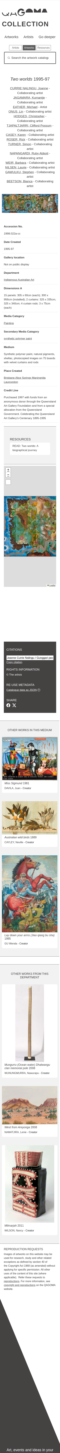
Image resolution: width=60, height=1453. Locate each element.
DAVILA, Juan (12, 788)
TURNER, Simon (19, 144)
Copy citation (14, 662)
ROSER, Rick (16, 139)
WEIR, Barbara (15, 162)
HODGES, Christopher (29, 116)
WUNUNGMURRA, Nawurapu (21, 1073)
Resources (43, 47)
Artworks (11, 37)
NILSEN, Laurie (15, 167)
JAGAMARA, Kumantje (29, 97)
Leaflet (51, 585)
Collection (25, 24)
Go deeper (47, 37)
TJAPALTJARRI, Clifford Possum (29, 125)
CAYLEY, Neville (13, 842)
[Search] (30, 58)
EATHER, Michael (25, 107)
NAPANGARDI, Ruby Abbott (29, 153)
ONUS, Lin (15, 111)
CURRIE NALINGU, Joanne (29, 88)
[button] (8, 470)
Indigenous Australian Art (19, 279)
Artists (28, 37)
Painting (9, 323)
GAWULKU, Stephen (19, 172)
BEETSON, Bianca (19, 181)
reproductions (11, 1281)
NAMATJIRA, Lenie (15, 1132)
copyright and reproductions (19, 1285)
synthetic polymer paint (18, 338)
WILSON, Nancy (13, 1230)
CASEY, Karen (16, 134)
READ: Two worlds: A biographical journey (25, 448)
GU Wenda (10, 943)
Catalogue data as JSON (21, 690)
